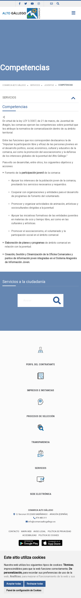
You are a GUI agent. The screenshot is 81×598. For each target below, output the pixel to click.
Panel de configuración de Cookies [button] (23, 590)
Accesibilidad (29, 535)
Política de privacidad (59, 531)
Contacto (14, 531)
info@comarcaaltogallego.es (41, 521)
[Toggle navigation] (73, 14)
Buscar (57, 300)
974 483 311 (40, 518)
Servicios (35, 85)
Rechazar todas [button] (35, 583)
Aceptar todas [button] (13, 583)
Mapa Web (26, 531)
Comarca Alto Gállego (14, 85)
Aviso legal (39, 531)
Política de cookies (49, 535)
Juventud (49, 85)
